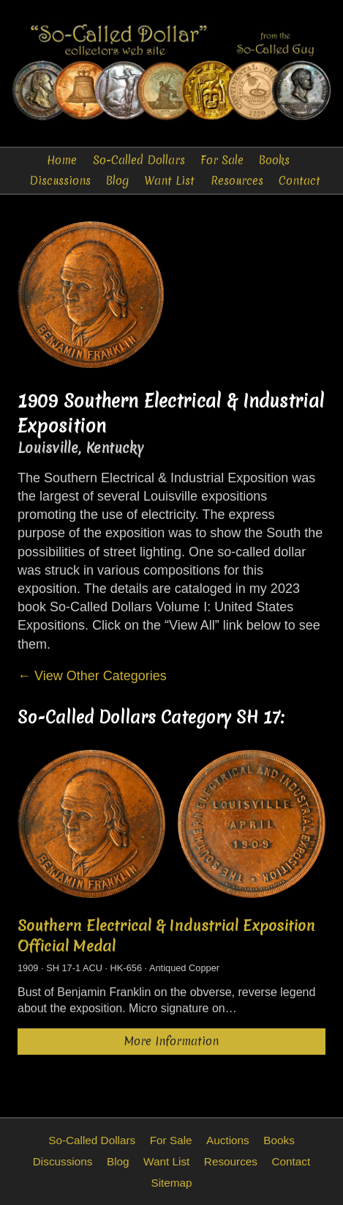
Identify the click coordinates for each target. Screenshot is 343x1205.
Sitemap (171, 1182)
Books (274, 160)
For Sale (222, 160)
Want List (169, 180)
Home (62, 160)
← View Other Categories (92, 675)
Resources (237, 180)
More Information (171, 1041)
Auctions (227, 1140)
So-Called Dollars (139, 160)
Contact (299, 180)
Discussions (60, 180)
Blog (117, 180)
